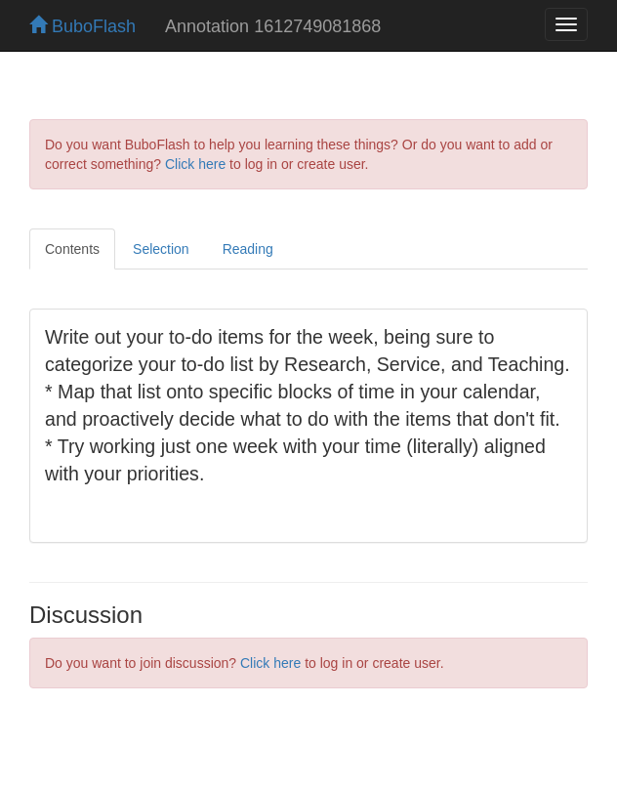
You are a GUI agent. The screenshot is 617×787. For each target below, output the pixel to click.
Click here (195, 164)
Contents (72, 249)
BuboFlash (82, 26)
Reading (248, 249)
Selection (161, 249)
